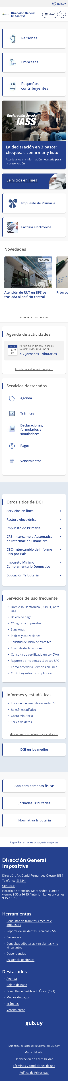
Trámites (13, 1004)
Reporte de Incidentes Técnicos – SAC (32, 931)
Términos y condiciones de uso (34, 1066)
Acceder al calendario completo (34, 369)
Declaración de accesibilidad (34, 1059)
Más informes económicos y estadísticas (34, 734)
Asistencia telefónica (20, 960)
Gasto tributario (22, 716)
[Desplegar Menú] (50, 14)
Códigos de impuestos (26, 623)
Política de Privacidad (34, 1073)
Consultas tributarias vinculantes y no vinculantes (32, 945)
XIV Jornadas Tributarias (38, 354)
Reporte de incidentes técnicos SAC (35, 661)
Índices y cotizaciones (25, 636)
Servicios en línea (22, 180)
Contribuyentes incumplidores (32, 673)
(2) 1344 (21, 881)
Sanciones (18, 629)
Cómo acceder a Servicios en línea (34, 667)
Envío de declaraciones (26, 648)
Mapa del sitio (34, 1052)
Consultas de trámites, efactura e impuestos (29, 923)
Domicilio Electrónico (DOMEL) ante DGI (35, 609)
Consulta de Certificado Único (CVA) (31, 991)
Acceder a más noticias (34, 317)
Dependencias (16, 954)
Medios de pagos (18, 997)
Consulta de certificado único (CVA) (35, 654)
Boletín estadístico (23, 710)
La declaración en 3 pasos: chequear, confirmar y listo (32, 149)
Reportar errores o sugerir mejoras (34, 842)
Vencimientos (16, 1010)
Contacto (8, 886)
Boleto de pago (21, 617)
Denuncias (14, 937)
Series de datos (21, 722)
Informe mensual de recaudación (33, 703)
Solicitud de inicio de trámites (31, 642)
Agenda (12, 979)
